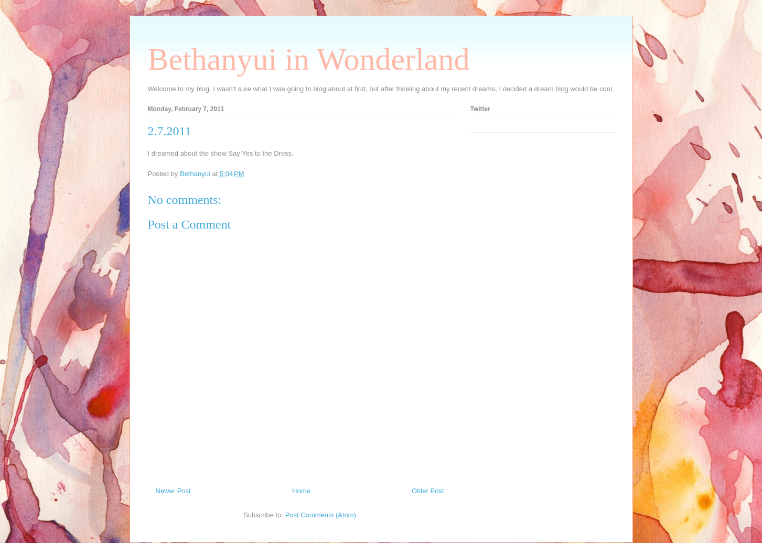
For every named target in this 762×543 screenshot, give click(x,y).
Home (301, 491)
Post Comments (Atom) (320, 515)
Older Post (428, 491)
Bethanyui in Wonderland (309, 59)
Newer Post (173, 491)
